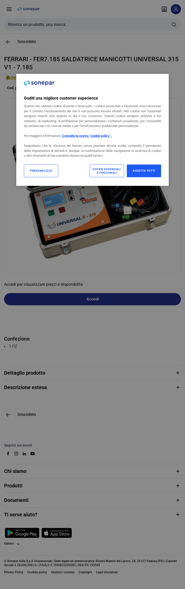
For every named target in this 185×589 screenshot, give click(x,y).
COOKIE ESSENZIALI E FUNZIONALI (106, 170)
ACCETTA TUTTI (144, 170)
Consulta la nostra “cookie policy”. (87, 136)
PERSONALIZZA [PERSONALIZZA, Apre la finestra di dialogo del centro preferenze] (41, 170)
